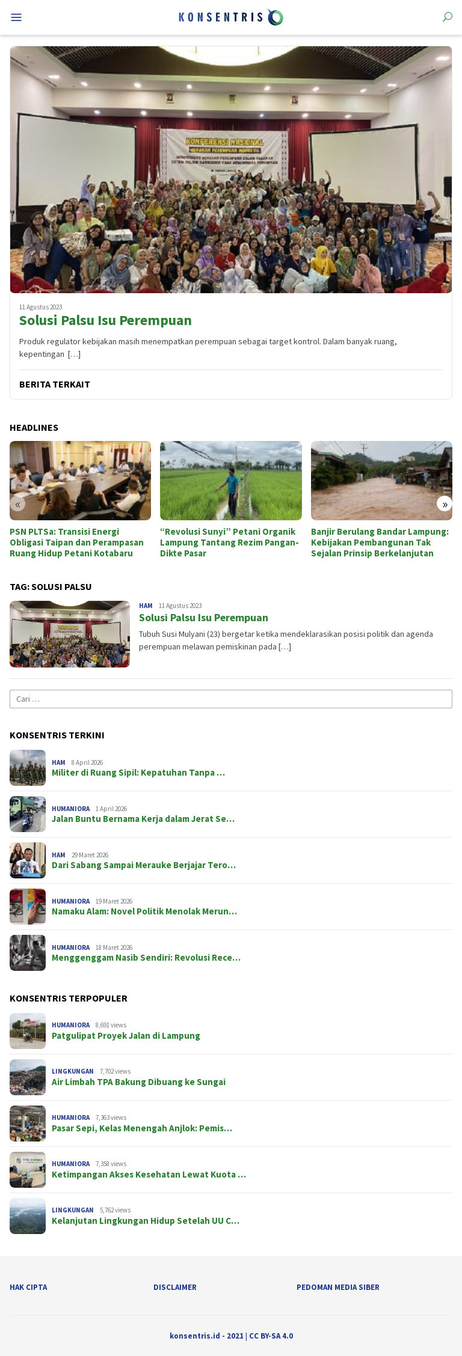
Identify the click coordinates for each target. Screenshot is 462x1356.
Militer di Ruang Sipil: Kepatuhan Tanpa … (138, 772)
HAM (146, 605)
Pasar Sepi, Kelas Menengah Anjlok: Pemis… (142, 1128)
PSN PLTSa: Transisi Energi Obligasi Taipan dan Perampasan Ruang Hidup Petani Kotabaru (77, 542)
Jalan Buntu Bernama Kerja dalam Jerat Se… (143, 818)
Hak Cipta (28, 1287)
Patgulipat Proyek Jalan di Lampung (126, 1035)
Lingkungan (73, 1071)
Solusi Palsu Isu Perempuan (105, 320)
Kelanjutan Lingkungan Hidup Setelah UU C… (145, 1220)
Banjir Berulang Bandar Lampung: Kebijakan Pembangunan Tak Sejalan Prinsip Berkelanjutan (380, 542)
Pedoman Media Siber (338, 1287)
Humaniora (71, 808)
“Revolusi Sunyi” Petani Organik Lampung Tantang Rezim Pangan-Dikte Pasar (229, 542)
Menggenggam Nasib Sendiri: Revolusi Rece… (146, 957)
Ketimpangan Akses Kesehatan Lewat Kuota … (149, 1174)
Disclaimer (175, 1287)
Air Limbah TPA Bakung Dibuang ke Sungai (139, 1082)
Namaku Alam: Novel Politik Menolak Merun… (144, 911)
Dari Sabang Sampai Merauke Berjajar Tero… (144, 865)
